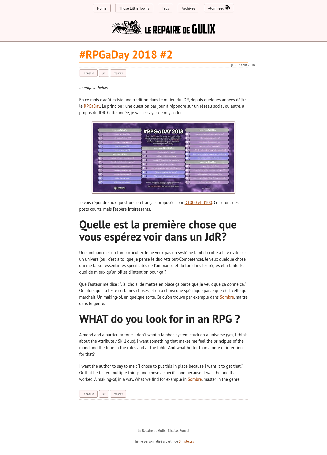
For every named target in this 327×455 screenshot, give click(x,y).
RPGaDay (92, 106)
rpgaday (118, 73)
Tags (165, 8)
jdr (103, 73)
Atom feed (219, 8)
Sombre (227, 297)
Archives (188, 8)
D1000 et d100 (198, 202)
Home (101, 8)
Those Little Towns (134, 8)
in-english (88, 73)
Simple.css (186, 441)
